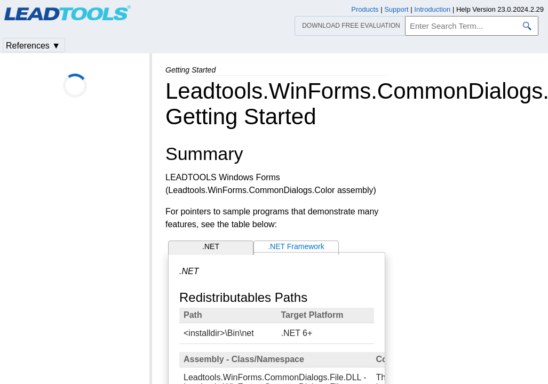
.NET (210, 246)
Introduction (432, 9)
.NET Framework (296, 246)
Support (396, 9)
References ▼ (33, 45)
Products (364, 9)
